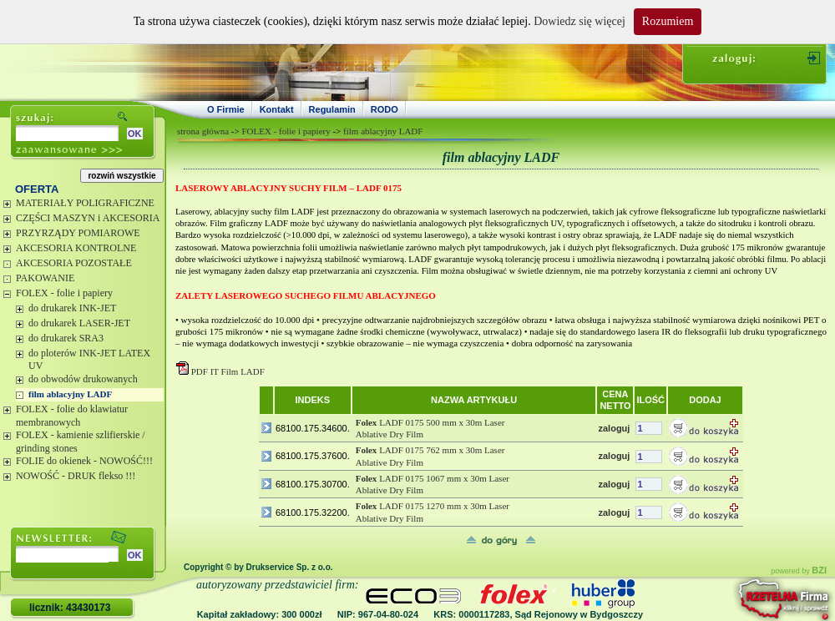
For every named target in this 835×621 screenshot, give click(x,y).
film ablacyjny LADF (70, 394)
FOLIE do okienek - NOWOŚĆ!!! (84, 461)
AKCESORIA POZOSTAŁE (74, 263)
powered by (799, 571)
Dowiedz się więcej (579, 21)
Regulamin (332, 109)
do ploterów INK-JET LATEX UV (89, 359)
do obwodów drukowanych (83, 379)
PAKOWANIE (45, 278)
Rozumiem (667, 21)
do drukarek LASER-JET (79, 323)
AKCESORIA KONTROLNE (76, 248)
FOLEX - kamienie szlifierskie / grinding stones (80, 441)
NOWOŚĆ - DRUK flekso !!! (75, 476)
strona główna (203, 131)
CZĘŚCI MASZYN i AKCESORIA (87, 218)
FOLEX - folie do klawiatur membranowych (72, 415)
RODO (384, 109)
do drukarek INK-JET (72, 308)
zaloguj (614, 428)
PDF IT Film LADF (228, 371)
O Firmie (226, 109)
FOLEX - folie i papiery (64, 293)
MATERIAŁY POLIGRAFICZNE (85, 203)
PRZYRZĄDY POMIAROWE (78, 233)
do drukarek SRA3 (66, 338)
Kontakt (277, 109)
